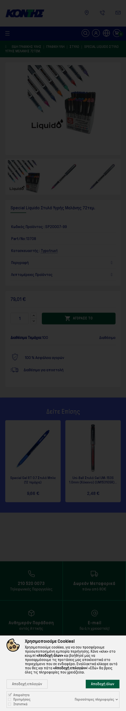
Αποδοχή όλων (102, 684)
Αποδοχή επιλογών (27, 684)
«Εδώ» (93, 668)
